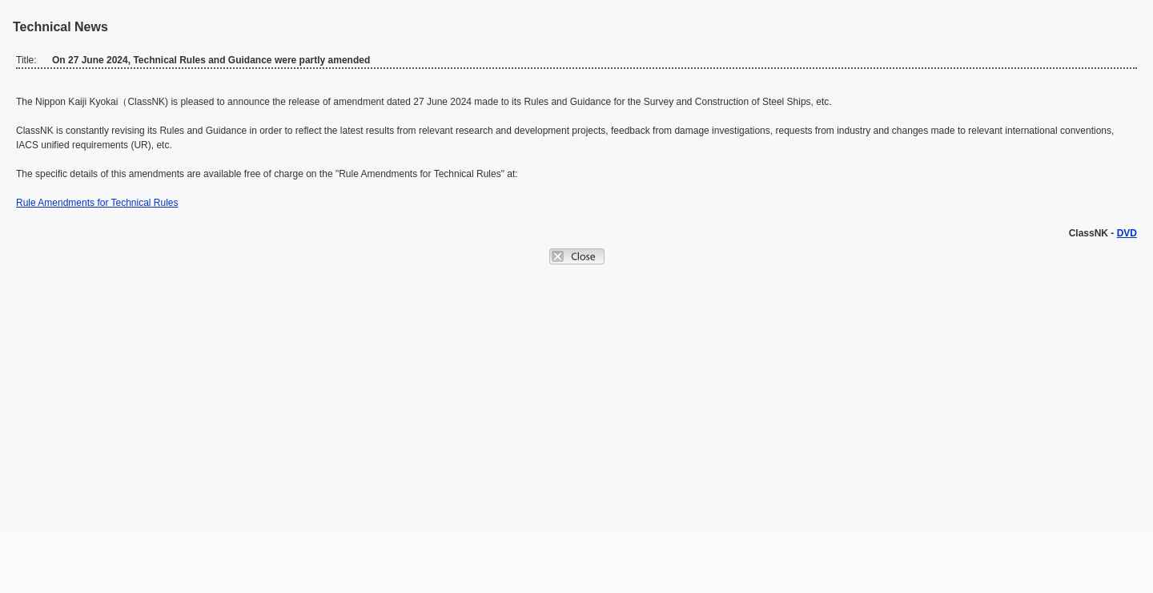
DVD (1127, 233)
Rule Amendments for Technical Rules (97, 202)
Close (577, 256)
